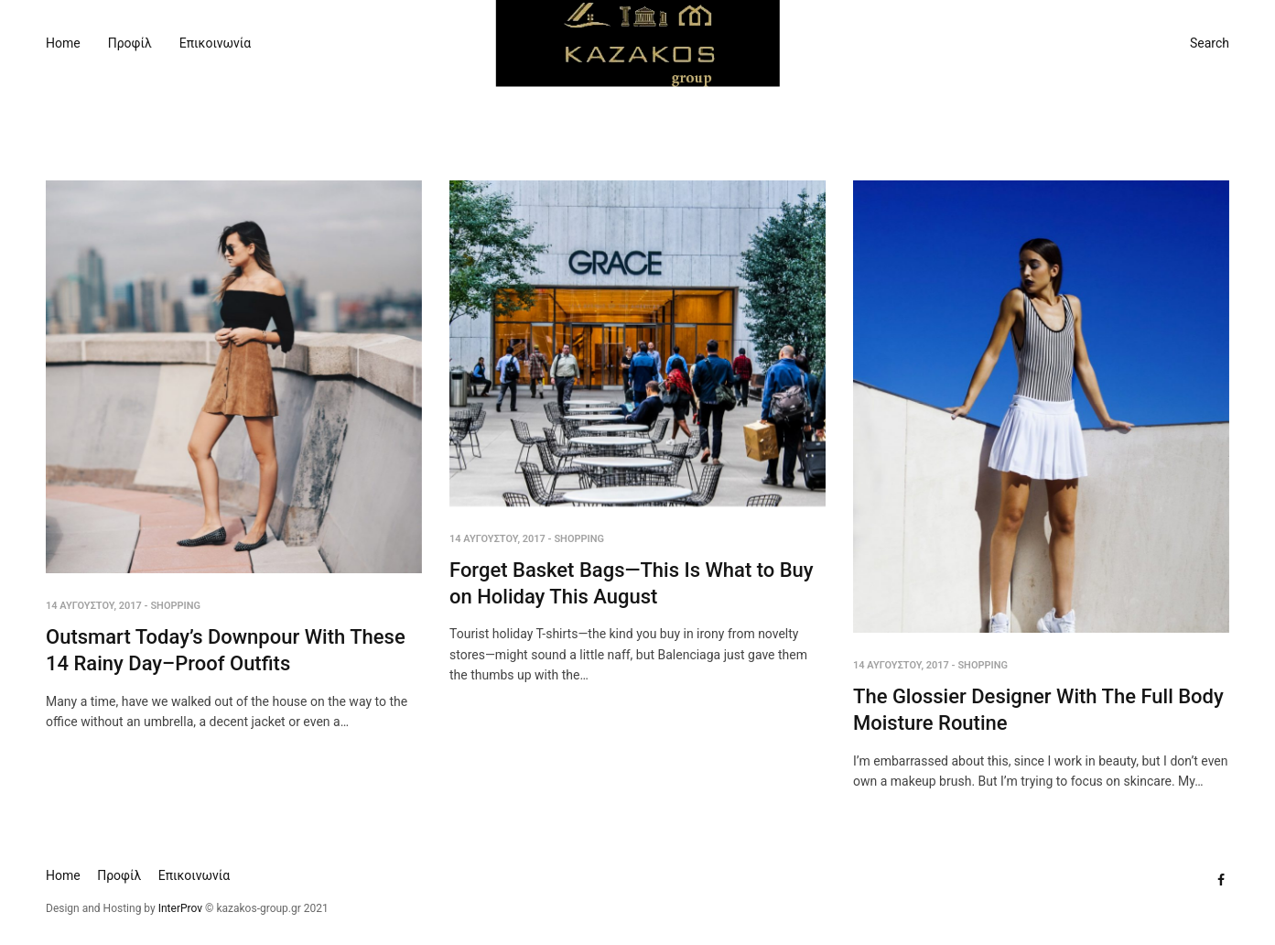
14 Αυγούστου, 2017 (94, 606)
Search (1209, 43)
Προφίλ (130, 43)
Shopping (175, 606)
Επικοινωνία (215, 43)
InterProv (179, 908)
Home (63, 43)
